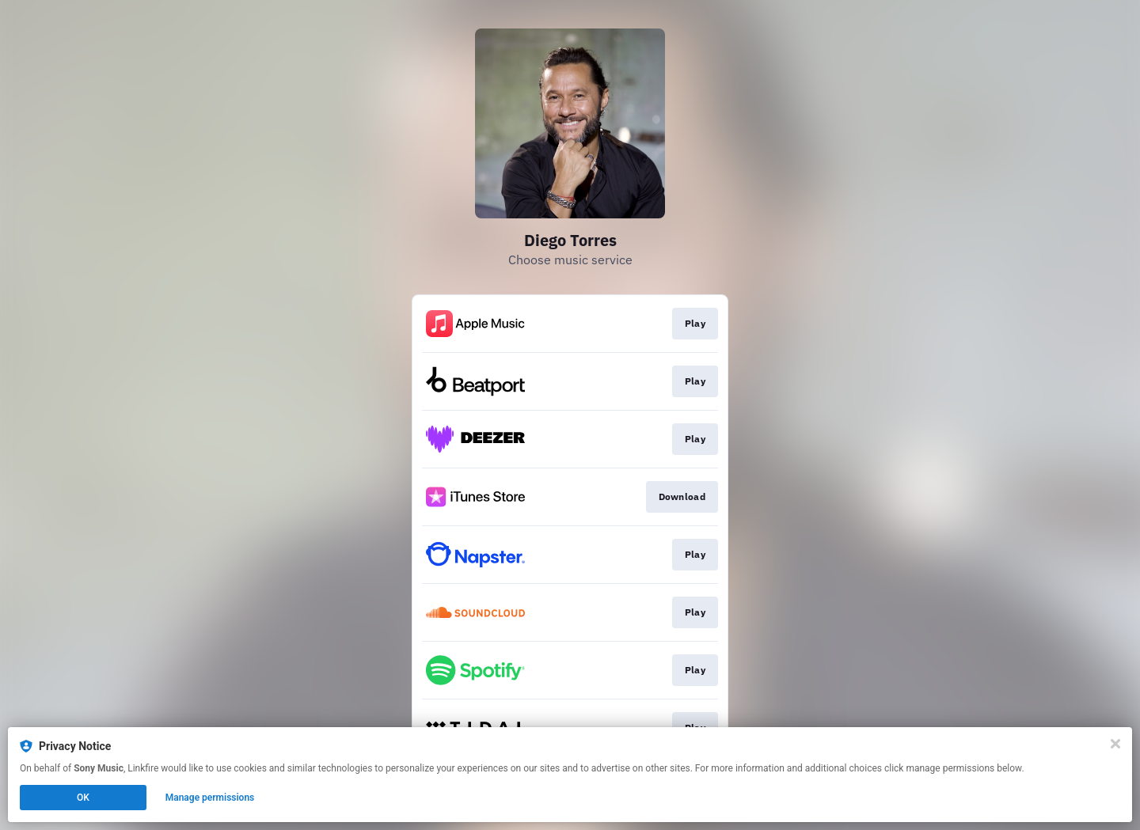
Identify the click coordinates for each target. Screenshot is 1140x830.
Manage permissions (210, 797)
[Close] (1115, 743)
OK (83, 797)
